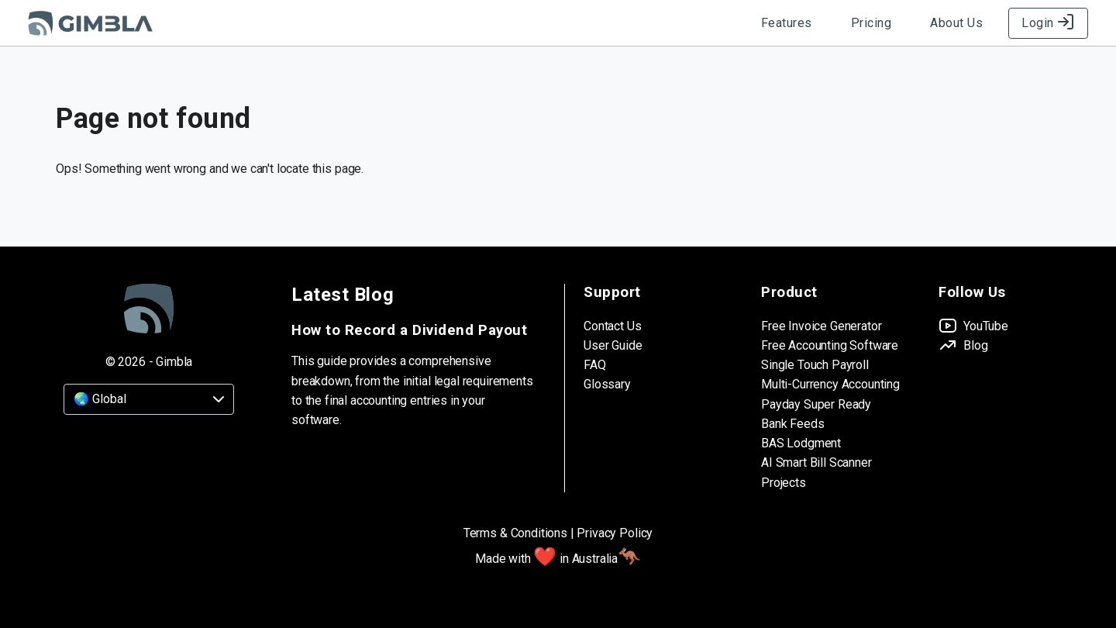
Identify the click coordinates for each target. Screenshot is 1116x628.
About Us (956, 23)
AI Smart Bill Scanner (816, 462)
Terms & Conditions (515, 533)
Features (786, 23)
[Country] (149, 399)
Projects (783, 482)
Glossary (607, 384)
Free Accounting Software (829, 345)
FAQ (595, 364)
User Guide (613, 345)
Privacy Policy (615, 533)
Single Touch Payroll (815, 364)
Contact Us (612, 326)
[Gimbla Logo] (90, 23)
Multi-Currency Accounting (830, 384)
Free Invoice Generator (821, 326)
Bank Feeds (792, 423)
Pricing (871, 23)
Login (1048, 22)
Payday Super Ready (816, 404)
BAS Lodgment (801, 443)
